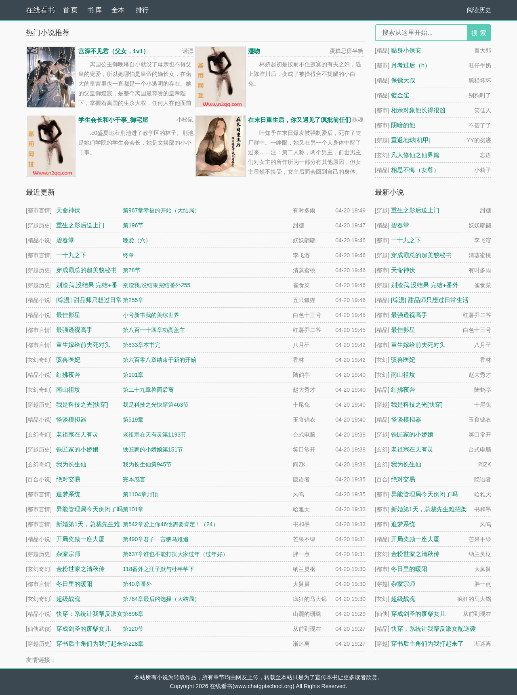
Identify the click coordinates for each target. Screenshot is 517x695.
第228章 (133, 643)
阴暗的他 (403, 125)
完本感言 (134, 479)
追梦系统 (403, 524)
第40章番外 (137, 584)
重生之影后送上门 (415, 210)
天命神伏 (403, 270)
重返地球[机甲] (411, 139)
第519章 (133, 419)
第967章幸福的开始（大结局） (161, 210)
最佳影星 (403, 329)
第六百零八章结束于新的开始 (159, 360)
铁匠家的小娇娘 (412, 434)
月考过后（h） (411, 65)
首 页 (70, 9)
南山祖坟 (403, 374)
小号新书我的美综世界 (151, 315)
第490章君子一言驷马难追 (156, 539)
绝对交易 (403, 479)
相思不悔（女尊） (415, 169)
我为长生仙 (406, 464)
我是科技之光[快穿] (417, 404)
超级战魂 (403, 598)
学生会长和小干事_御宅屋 (113, 119)
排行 (142, 9)
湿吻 (254, 51)
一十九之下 (406, 240)
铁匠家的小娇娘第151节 (153, 449)
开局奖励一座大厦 (415, 538)
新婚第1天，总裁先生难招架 (429, 509)
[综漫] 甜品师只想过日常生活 (430, 299)
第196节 (133, 225)
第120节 (133, 629)
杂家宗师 (403, 583)
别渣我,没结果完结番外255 (156, 285)
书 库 (94, 9)
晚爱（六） (137, 240)
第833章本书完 (141, 345)
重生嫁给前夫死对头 (418, 344)
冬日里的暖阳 (409, 568)
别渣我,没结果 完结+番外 (424, 284)
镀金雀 (400, 95)
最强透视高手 (409, 314)
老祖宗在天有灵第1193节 (154, 434)
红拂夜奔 (403, 389)
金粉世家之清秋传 (415, 553)
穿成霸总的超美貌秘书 (421, 255)
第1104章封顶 (140, 494)
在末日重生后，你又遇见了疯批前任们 (299, 119)
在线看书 (40, 10)
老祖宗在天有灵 (412, 449)
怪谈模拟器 (406, 419)
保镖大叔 (403, 80)
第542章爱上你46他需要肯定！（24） (171, 524)
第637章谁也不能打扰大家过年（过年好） (175, 554)
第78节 (132, 270)
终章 (128, 255)
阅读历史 (479, 9)
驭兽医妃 (403, 359)
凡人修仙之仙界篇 (415, 154)
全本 (117, 9)
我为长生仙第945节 (147, 464)
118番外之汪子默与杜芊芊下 (158, 569)
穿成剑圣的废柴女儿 (418, 613)
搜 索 (478, 32)
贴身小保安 (406, 50)
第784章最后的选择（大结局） (161, 599)
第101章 (133, 375)
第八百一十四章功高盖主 (154, 330)
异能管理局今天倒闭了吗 (424, 494)
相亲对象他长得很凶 (418, 110)
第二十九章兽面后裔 (148, 389)
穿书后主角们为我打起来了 (427, 643)
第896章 (133, 614)
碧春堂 (400, 225)
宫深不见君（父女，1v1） (113, 51)
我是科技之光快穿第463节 (156, 404)
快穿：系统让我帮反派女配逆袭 (433, 628)
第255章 (133, 300)
